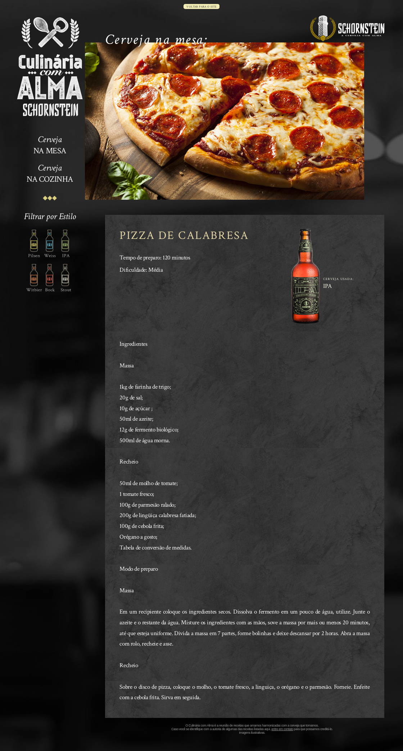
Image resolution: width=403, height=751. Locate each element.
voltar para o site (201, 7)
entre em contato (282, 729)
